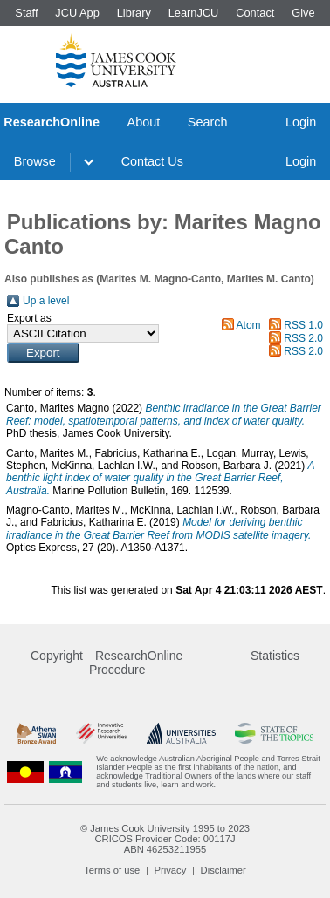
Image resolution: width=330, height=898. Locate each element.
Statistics (275, 656)
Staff (26, 12)
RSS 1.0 (303, 325)
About (144, 122)
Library (134, 12)
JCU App (77, 12)
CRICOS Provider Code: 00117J (164, 838)
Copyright (57, 656)
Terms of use (112, 870)
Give (303, 12)
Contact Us (152, 161)
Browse (35, 161)
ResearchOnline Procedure (135, 663)
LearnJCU (193, 12)
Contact (255, 12)
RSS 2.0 (303, 338)
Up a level (46, 301)
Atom (249, 325)
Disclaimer (223, 870)
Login (300, 122)
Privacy (171, 870)
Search (208, 122)
